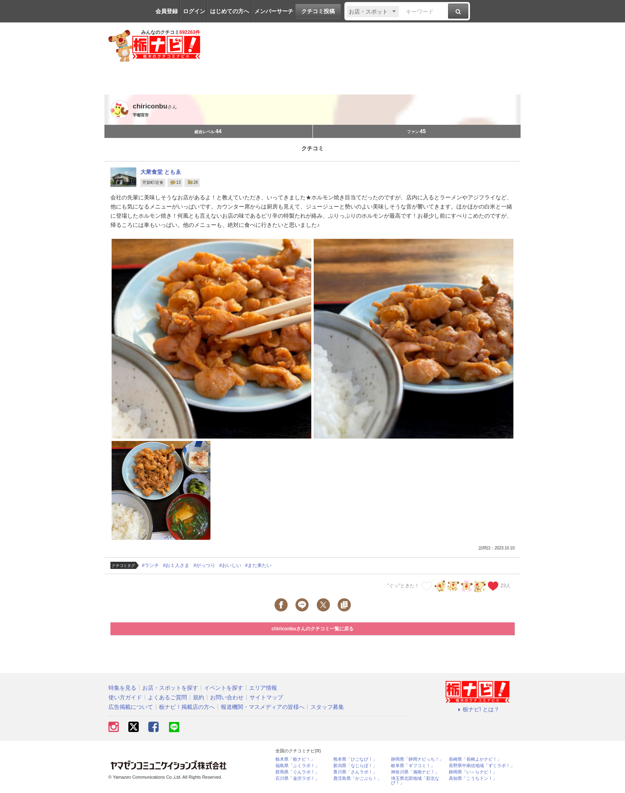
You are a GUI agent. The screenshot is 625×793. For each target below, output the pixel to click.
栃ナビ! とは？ (477, 709)
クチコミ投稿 (318, 11)
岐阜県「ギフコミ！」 (413, 765)
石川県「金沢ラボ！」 (297, 778)
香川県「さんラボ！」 (355, 772)
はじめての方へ (229, 11)
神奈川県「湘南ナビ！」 (415, 772)
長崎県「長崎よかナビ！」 (475, 759)
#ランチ (150, 565)
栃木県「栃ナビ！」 (295, 759)
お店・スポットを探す (170, 688)
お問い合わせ (227, 697)
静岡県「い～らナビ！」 (473, 772)
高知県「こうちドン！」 (473, 778)
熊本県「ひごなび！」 (355, 759)
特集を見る (122, 688)
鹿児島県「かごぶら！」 (357, 778)
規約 (198, 697)
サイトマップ (266, 697)
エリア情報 (263, 688)
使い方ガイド (125, 697)
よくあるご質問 (167, 697)
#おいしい (230, 565)
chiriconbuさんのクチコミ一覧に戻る (312, 629)
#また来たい (258, 565)
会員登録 (166, 11)
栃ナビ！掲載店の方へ (187, 707)
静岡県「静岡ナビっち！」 (417, 759)
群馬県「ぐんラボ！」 (297, 772)
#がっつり (204, 565)
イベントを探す (223, 688)
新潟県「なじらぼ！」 (355, 765)
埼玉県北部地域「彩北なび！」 (415, 780)
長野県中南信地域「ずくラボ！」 (482, 765)
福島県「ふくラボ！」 (297, 765)
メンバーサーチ (273, 11)
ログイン (194, 11)
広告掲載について (130, 707)
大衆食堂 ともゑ (160, 172)
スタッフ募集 (327, 707)
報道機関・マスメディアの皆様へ (263, 707)
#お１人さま (176, 565)
